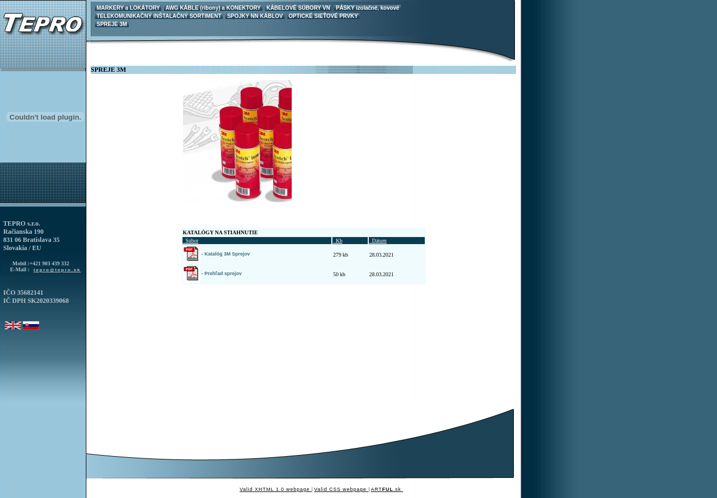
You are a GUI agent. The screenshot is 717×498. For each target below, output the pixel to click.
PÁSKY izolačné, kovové (367, 8)
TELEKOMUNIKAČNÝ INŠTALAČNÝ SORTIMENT (159, 16)
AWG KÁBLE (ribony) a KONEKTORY (213, 8)
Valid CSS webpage (341, 489)
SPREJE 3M (112, 24)
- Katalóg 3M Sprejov (216, 254)
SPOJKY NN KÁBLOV (254, 16)
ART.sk (387, 489)
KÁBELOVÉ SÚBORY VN (298, 8)
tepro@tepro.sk (57, 269)
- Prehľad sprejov (212, 273)
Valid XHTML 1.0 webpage (276, 489)
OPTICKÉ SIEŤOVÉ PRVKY (323, 16)
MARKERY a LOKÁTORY (128, 8)
